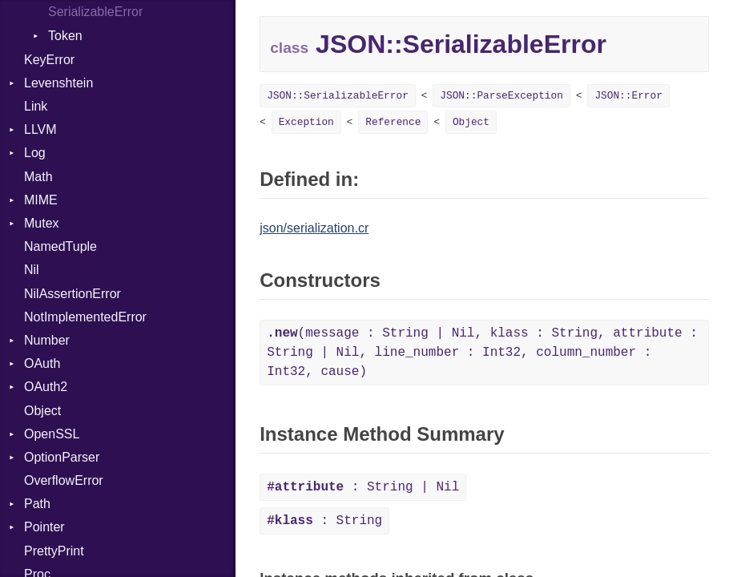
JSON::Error (628, 96)
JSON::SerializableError (338, 96)
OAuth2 (45, 386)
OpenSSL (51, 434)
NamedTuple (60, 246)
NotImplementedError (85, 317)
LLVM (40, 129)
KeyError (49, 60)
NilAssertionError (72, 294)
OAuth (42, 363)
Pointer (44, 527)
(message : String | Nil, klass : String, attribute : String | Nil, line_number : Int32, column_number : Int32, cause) (482, 352)
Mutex (41, 223)
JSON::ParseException (501, 96)
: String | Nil (363, 487)
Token (65, 35)
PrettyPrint (54, 551)
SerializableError (95, 11)
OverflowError (63, 480)
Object (42, 411)
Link (35, 106)
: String (324, 521)
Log (35, 152)
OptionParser (61, 457)
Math (38, 177)
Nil (31, 269)
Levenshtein (58, 83)
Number (47, 340)
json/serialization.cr (314, 228)
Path (37, 503)
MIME (41, 200)
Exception (306, 122)
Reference (393, 122)
